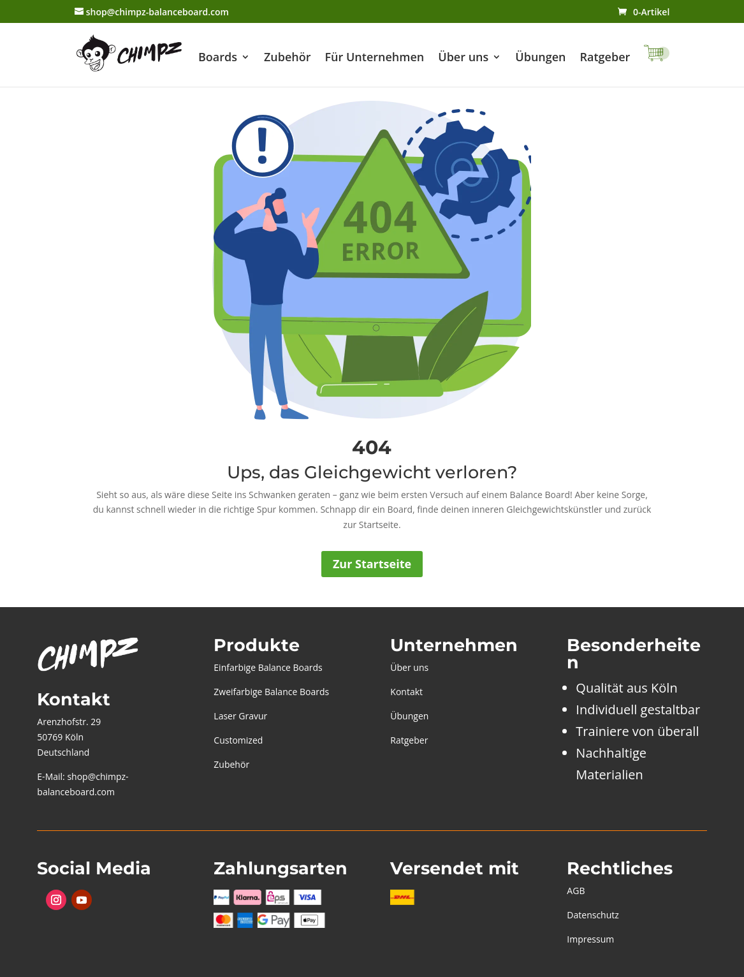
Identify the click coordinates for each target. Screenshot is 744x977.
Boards (217, 58)
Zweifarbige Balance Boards (271, 692)
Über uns (463, 58)
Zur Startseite (372, 563)
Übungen (540, 58)
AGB (576, 891)
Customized (238, 740)
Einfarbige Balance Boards (268, 667)
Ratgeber (605, 58)
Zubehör (287, 58)
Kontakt (406, 692)
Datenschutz (592, 915)
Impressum (590, 939)
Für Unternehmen (375, 58)
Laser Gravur (240, 716)
